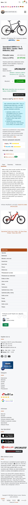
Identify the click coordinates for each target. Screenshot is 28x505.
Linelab (16, 502)
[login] (26, 2)
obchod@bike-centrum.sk (9, 347)
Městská (3, 380)
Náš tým (3, 414)
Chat (5, 324)
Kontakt (3, 415)
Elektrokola (4, 378)
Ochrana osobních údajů (7, 419)
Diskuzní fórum (5, 424)
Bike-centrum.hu (9, 157)
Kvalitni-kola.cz (9, 154)
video (15, 137)
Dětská (3, 387)
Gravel (2, 383)
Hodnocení (18, 164)
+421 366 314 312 (7, 344)
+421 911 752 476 (18, 99)
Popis (3, 164)
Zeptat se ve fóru (19, 94)
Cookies (3, 498)
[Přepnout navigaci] (22, 11)
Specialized (4, 423)
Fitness (3, 385)
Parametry (10, 164)
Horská (3, 381)
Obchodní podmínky (6, 417)
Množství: (7, 81)
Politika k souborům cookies (8, 421)
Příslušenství (4, 388)
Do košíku (20, 81)
